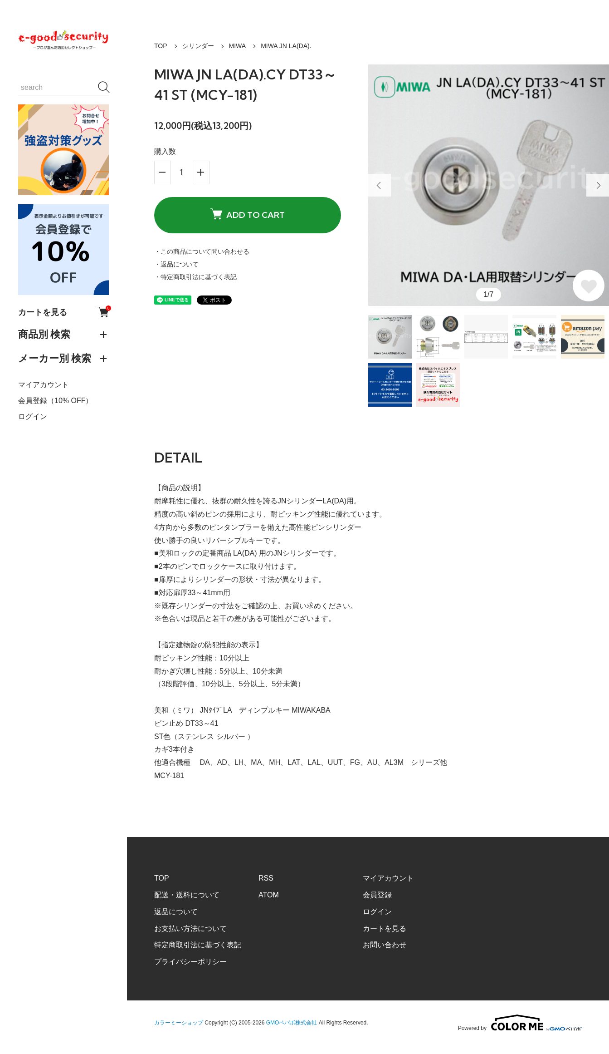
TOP (160, 45)
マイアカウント (43, 385)
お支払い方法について (190, 928)
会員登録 (377, 895)
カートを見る (63, 312)
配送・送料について (186, 895)
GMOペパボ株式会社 (291, 1023)
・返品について (176, 264)
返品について (176, 912)
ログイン (32, 416)
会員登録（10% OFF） (55, 400)
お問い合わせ (384, 945)
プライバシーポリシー (190, 961)
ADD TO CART (247, 214)
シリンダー (198, 45)
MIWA (237, 45)
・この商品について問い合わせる (201, 251)
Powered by (520, 1023)
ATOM (268, 895)
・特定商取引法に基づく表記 (195, 277)
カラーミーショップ (178, 1023)
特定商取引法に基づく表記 (197, 945)
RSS (265, 878)
